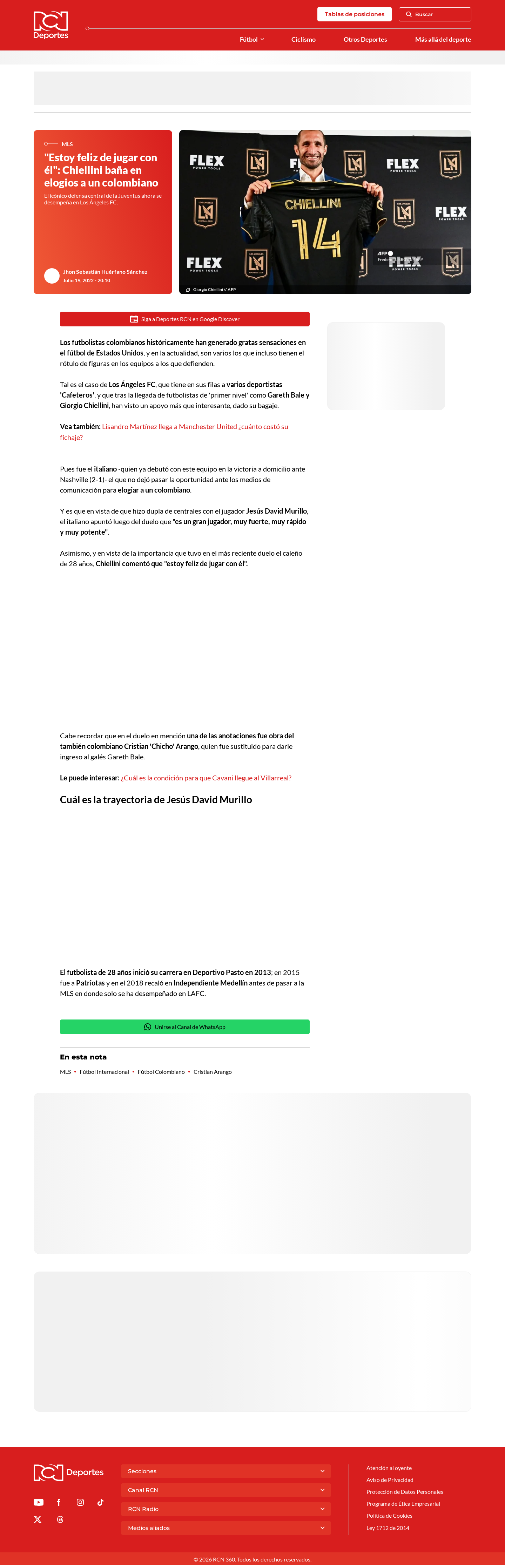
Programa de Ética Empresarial (403, 1502)
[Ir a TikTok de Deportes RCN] (100, 1502)
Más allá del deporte (443, 39)
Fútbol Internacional (104, 1070)
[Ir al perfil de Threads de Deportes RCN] (60, 1519)
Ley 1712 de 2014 (387, 1526)
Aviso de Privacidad (389, 1478)
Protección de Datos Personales (404, 1491)
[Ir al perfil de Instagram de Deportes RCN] (80, 1502)
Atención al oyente (389, 1466)
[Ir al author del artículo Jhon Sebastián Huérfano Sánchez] (52, 276)
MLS (65, 1070)
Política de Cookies (389, 1514)
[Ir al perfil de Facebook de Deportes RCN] (58, 1502)
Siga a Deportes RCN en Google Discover (185, 319)
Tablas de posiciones (354, 14)
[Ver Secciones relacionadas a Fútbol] (262, 39)
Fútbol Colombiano (161, 1070)
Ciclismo (303, 39)
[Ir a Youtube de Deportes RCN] (38, 1502)
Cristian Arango (213, 1070)
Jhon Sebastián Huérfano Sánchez (105, 271)
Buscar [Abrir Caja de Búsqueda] (419, 14)
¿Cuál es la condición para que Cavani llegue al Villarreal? (206, 777)
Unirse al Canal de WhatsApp (184, 1025)
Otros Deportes (365, 39)
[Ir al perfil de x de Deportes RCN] (37, 1519)
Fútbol (249, 39)
